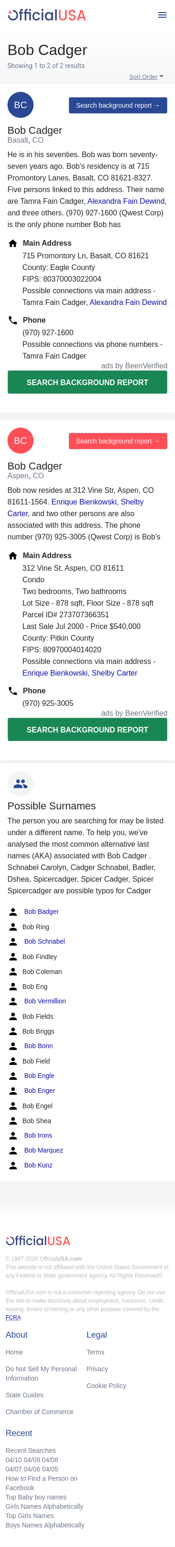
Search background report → (118, 105)
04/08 (50, 1460)
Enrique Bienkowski (84, 502)
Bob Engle (31, 1076)
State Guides (24, 1395)
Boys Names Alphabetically (45, 1525)
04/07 (14, 1469)
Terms (96, 1352)
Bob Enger (31, 1091)
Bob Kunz (30, 1165)
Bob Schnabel (36, 941)
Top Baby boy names (36, 1497)
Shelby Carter (115, 673)
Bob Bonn (30, 1046)
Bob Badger (33, 912)
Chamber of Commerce (40, 1412)
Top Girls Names (30, 1515)
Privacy (97, 1369)
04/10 (14, 1460)
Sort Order (143, 76)
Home (14, 1352)
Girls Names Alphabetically (45, 1506)
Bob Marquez (35, 1150)
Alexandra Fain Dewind (125, 201)
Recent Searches (31, 1450)
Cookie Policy (106, 1385)
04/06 (32, 1469)
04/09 (32, 1460)
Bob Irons (29, 1135)
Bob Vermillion (36, 1001)
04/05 (50, 1469)
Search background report (87, 383)
